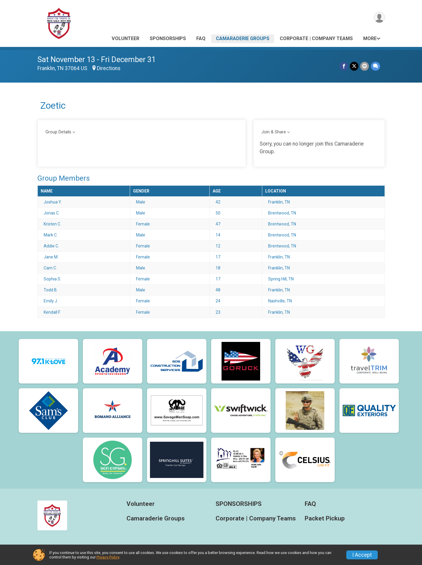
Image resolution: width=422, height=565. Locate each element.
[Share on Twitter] (354, 66)
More (370, 38)
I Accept (362, 555)
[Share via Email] (365, 66)
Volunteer (125, 38)
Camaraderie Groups (242, 38)
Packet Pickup (325, 518)
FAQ (201, 38)
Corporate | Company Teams (316, 38)
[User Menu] (379, 17)
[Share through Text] (375, 66)
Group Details (58, 132)
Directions (109, 68)
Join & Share (273, 132)
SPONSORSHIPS (168, 38)
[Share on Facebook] (344, 66)
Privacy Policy (108, 557)
